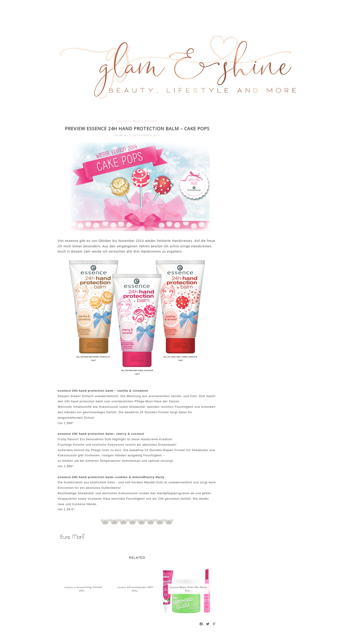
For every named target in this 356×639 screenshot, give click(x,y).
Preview (150, 121)
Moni (137, 121)
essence (123, 121)
